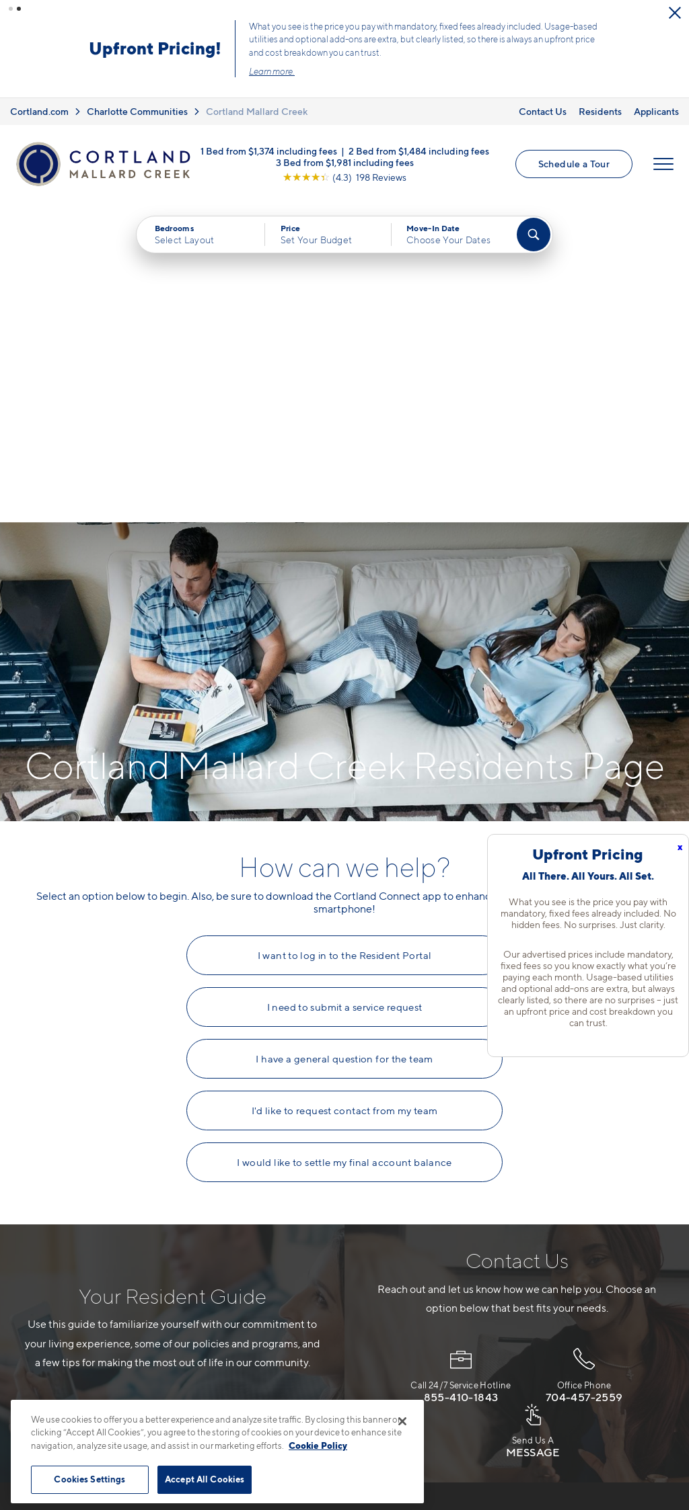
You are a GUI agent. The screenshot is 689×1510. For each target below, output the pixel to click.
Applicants (656, 111)
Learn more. (272, 71)
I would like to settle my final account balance (344, 843)
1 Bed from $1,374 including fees (269, 150)
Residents (600, 111)
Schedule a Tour (574, 163)
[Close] (402, 1421)
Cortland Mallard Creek (256, 111)
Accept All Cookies (204, 1479)
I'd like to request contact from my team (345, 791)
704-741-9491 (258, 1266)
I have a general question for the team (344, 739)
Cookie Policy (318, 1445)
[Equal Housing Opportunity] (230, 1339)
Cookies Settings (89, 1479)
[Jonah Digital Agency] (636, 1456)
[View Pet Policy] (336, 1339)
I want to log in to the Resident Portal (345, 636)
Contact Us (543, 111)
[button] (11, 9)
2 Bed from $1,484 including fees (419, 150)
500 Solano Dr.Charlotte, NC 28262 (275, 1298)
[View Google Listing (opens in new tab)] (344, 176)
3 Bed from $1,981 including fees (345, 161)
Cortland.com (39, 111)
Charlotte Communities (137, 111)
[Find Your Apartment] (533, 234)
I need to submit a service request (345, 687)
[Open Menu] (663, 164)
